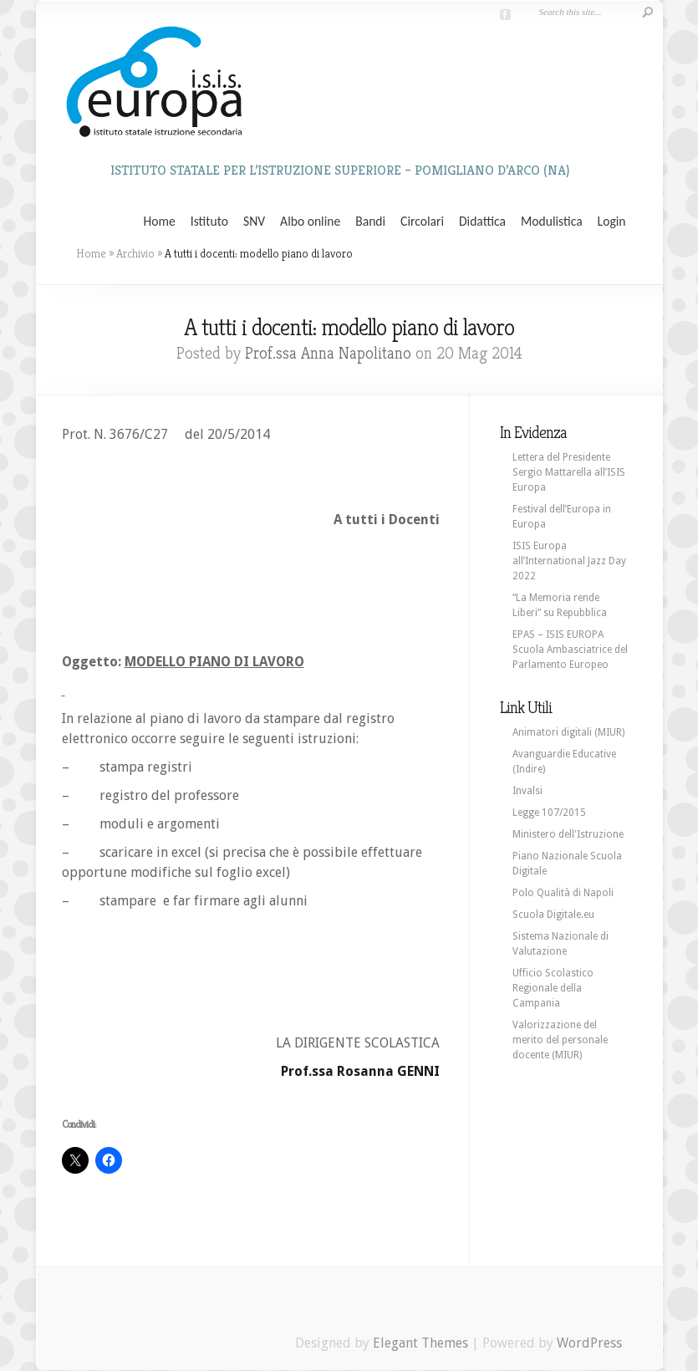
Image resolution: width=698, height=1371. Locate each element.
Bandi (370, 221)
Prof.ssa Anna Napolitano (328, 353)
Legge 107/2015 (549, 812)
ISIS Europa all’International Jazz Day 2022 (569, 561)
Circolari (422, 221)
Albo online (310, 221)
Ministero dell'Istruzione (568, 834)
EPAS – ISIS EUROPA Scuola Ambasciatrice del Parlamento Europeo (570, 649)
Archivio (135, 253)
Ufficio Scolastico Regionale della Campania (553, 988)
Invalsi (527, 791)
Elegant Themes (420, 1343)
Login (612, 221)
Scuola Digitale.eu (553, 914)
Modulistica (552, 221)
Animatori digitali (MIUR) (568, 732)
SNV (254, 221)
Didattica (482, 221)
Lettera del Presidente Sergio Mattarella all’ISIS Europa (568, 472)
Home (160, 221)
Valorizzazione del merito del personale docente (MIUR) (560, 1040)
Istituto (209, 221)
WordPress (589, 1343)
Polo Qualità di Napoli (563, 893)
